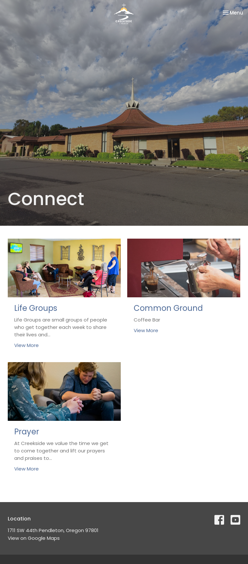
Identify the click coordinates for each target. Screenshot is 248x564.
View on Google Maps (34, 538)
